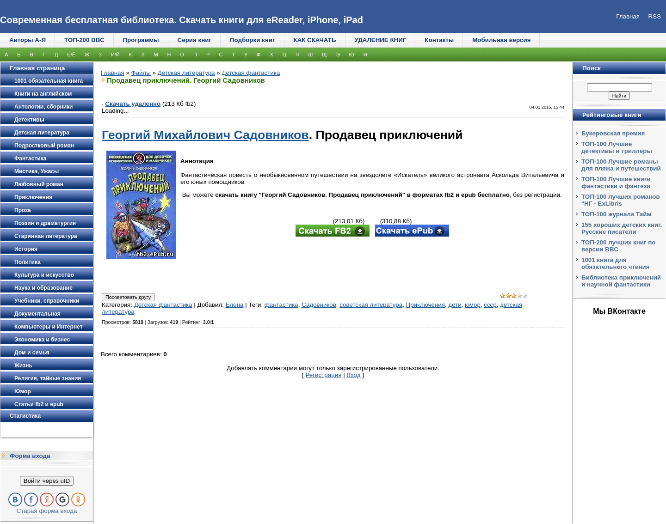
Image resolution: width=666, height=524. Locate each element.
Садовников (319, 304)
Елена (235, 304)
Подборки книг (252, 40)
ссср (490, 304)
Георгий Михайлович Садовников (205, 135)
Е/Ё (71, 54)
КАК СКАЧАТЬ (315, 40)
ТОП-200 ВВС (84, 40)
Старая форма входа (47, 510)
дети (454, 304)
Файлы (141, 72)
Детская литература (186, 72)
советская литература (370, 304)
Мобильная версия (501, 40)
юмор (473, 304)
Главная (112, 72)
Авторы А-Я (27, 40)
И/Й (115, 54)
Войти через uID (47, 480)
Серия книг (194, 40)
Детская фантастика (251, 72)
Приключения (425, 304)
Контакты (439, 40)
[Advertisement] (372, 265)
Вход (353, 375)
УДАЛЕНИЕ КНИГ (381, 40)
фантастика (281, 304)
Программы (141, 40)
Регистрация (324, 375)
